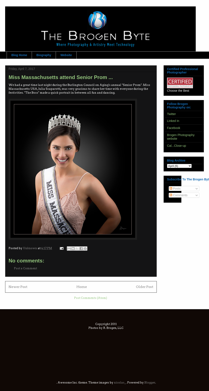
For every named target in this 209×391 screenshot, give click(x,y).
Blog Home (19, 55)
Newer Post (18, 287)
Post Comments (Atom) (90, 298)
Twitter (171, 114)
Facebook (173, 128)
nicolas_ (120, 382)
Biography (43, 55)
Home (81, 287)
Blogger (149, 382)
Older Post (144, 287)
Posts (175, 188)
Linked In (173, 121)
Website (66, 55)
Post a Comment (25, 268)
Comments (179, 195)
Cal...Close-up (176, 145)
